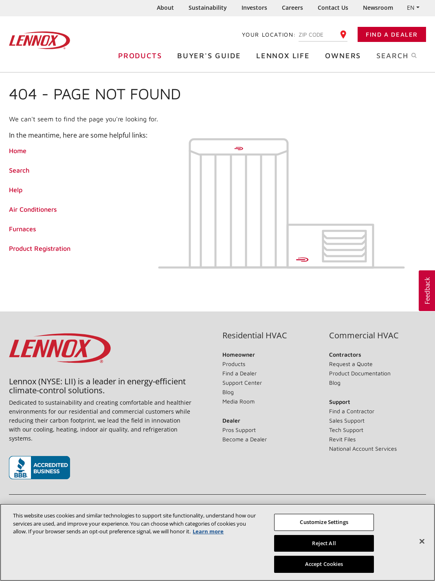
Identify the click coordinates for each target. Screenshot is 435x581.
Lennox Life (285, 55)
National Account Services (363, 448)
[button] (427, 290)
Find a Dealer (392, 34)
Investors (254, 7)
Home (17, 150)
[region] (217, 542)
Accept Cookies (324, 564)
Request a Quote (351, 363)
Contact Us (333, 7)
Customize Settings (324, 522)
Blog (228, 391)
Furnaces (22, 228)
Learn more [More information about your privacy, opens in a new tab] (208, 531)
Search (405, 55)
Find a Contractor (351, 411)
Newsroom (378, 7)
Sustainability (208, 7)
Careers (292, 7)
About (165, 7)
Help (15, 189)
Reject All (324, 543)
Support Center (242, 382)
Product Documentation (360, 373)
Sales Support (347, 420)
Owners (345, 55)
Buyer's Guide (211, 55)
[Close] (422, 541)
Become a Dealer (244, 439)
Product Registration (39, 248)
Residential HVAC (254, 335)
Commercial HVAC (364, 335)
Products (142, 55)
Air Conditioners (33, 209)
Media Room (238, 401)
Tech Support (346, 429)
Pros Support (239, 429)
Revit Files (342, 439)
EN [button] (411, 7)
